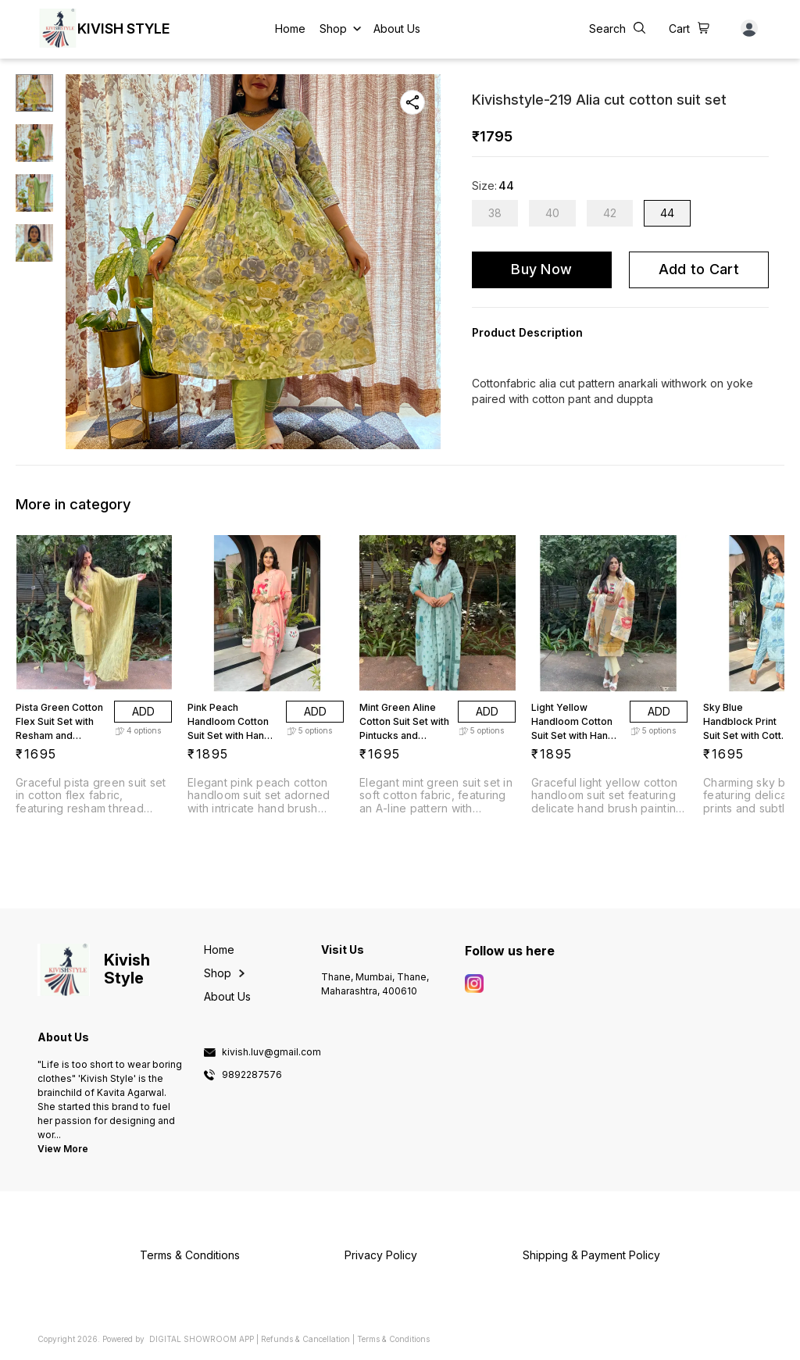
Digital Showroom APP (201, 1339)
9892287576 (252, 1074)
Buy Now (541, 269)
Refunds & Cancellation (305, 1339)
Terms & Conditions (393, 1339)
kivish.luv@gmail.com (271, 1052)
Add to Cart (699, 269)
